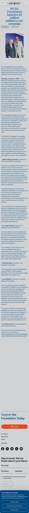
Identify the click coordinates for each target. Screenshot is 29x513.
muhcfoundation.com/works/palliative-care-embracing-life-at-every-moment (14, 337)
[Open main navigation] (3, 3)
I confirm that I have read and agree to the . (14, 477)
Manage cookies (14, 509)
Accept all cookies (14, 502)
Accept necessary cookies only (14, 506)
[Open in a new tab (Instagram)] (7, 450)
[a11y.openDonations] (14, 426)
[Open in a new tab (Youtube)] (21, 450)
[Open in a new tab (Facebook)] (2, 450)
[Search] (26, 3)
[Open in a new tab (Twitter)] (12, 450)
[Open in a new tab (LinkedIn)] (16, 450)
